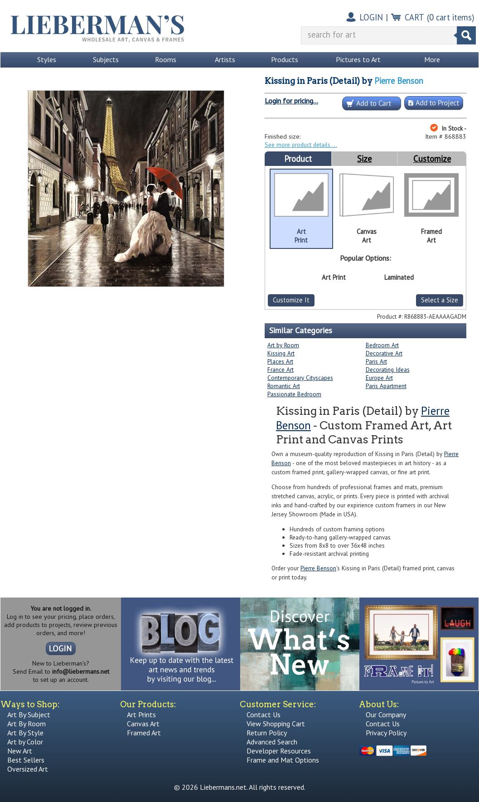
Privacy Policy (386, 732)
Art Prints (141, 714)
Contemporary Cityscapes (300, 378)
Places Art (280, 361)
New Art (19, 750)
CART (414, 17)
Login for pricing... (291, 100)
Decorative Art (384, 353)
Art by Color (25, 741)
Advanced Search (272, 741)
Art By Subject (28, 714)
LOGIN (371, 17)
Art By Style (25, 732)
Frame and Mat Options (283, 759)
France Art (280, 369)
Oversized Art (27, 768)
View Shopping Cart (276, 723)
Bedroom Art (382, 345)
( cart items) (450, 17)
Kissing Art (281, 353)
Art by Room (283, 345)
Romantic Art (283, 386)
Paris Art (376, 361)
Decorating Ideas (388, 369)
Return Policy (267, 732)
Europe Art (379, 378)
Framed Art (144, 732)
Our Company (386, 714)
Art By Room (26, 723)
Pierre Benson (398, 80)
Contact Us (264, 714)
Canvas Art (143, 723)
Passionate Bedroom (294, 394)
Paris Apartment (386, 386)
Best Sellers (25, 759)
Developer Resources (279, 750)
